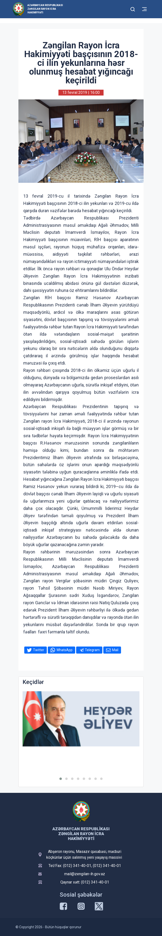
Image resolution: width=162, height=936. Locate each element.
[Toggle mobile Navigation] (144, 9)
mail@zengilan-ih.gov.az (84, 874)
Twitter (38, 650)
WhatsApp (65, 650)
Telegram (92, 650)
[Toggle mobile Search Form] (132, 8)
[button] (61, 778)
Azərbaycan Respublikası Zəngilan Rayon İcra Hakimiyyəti (45, 9)
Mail (115, 650)
